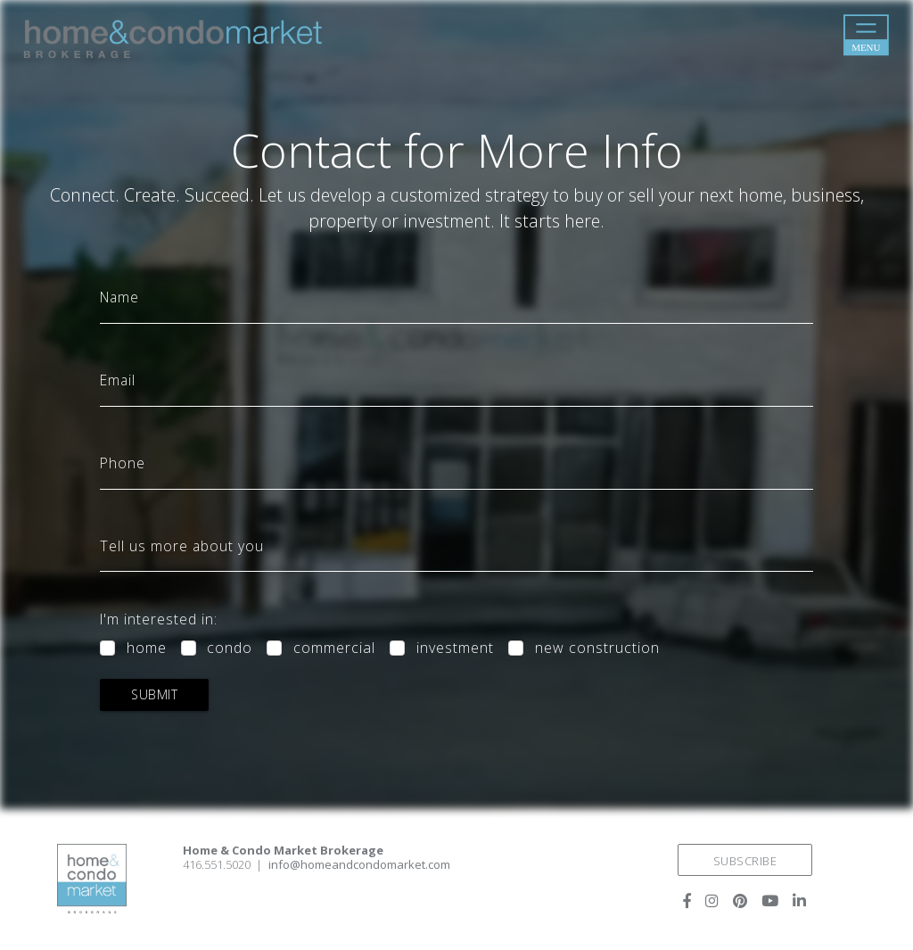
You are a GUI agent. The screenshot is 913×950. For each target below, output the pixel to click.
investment (455, 648)
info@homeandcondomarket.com (359, 864)
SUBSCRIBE (745, 861)
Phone (122, 464)
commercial (334, 648)
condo (229, 648)
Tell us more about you (182, 547)
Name (119, 298)
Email (118, 381)
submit (154, 694)
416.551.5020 (217, 864)
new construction (597, 648)
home (147, 648)
